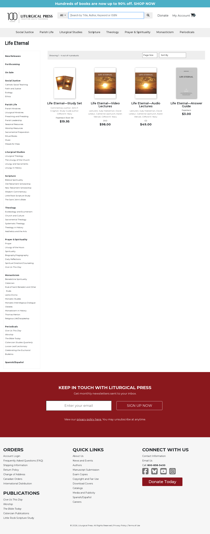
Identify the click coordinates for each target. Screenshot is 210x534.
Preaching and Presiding (16, 116)
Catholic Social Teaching (16, 84)
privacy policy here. (89, 419)
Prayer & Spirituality (137, 32)
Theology (112, 32)
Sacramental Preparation (17, 132)
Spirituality (10, 251)
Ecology (9, 92)
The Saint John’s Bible (15, 199)
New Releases (13, 56)
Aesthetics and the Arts (16, 231)
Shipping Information (15, 465)
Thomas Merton (12, 314)
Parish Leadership (13, 120)
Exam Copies (80, 474)
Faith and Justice (13, 88)
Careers (77, 501)
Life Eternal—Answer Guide (186, 105)
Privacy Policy (120, 525)
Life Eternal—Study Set (64, 103)
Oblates (8, 306)
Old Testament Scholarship (18, 184)
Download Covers (83, 483)
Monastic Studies (13, 299)
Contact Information (154, 456)
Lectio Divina (11, 295)
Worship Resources (14, 128)
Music (7, 140)
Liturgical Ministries (14, 112)
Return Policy (11, 469)
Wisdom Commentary (16, 191)
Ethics (8, 96)
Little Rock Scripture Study (17, 195)
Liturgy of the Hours (14, 247)
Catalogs (78, 488)
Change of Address (14, 474)
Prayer (8, 243)
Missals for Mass (12, 144)
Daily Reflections (13, 259)
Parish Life (46, 32)
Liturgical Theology (14, 156)
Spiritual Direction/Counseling (19, 263)
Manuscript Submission (86, 469)
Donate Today (162, 481)
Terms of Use (134, 525)
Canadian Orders (12, 479)
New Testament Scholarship (18, 188)
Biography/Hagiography (17, 255)
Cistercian (9, 283)
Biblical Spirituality (14, 180)
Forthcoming (12, 64)
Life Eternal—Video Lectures (105, 105)
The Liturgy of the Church (17, 160)
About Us (78, 456)
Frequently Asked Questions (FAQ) (23, 460)
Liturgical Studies (70, 32)
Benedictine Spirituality (16, 279)
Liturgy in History (13, 168)
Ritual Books (11, 136)
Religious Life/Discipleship (17, 318)
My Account (181, 15)
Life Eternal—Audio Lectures (145, 105)
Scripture (94, 32)
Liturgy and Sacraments (16, 164)
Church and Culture (14, 215)
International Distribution (17, 483)
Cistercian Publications (16, 513)
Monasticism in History (16, 310)
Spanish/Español (14, 362)
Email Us (147, 460)
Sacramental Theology (15, 219)
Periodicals (187, 32)
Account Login (11, 456)
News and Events (83, 460)
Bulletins (9, 354)
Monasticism (165, 32)
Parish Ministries (13, 108)
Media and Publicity (84, 492)
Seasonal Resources (14, 124)
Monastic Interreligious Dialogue (20, 302)
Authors (77, 465)
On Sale (9, 72)
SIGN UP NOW (139, 405)
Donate (163, 15)
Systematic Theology (15, 223)
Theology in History (14, 227)
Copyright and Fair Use (86, 479)
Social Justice (25, 32)
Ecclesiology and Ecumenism (18, 211)
